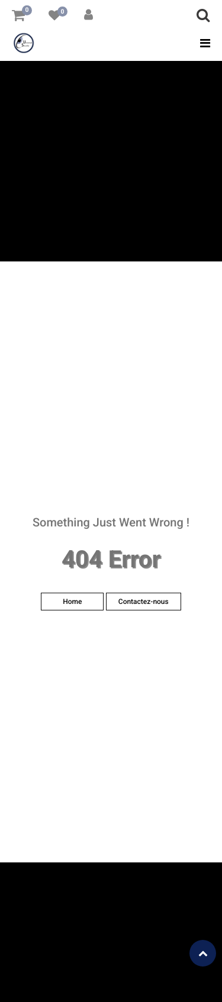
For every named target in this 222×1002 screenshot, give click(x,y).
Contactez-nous (143, 601)
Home (72, 601)
